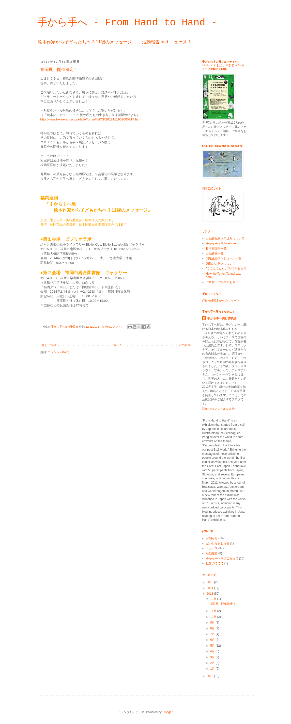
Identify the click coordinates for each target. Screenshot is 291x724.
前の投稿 (185, 345)
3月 (212, 657)
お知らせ (212, 538)
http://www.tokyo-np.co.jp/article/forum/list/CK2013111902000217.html (90, 119)
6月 (212, 639)
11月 (213, 611)
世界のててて (215, 563)
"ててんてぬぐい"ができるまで (226, 268)
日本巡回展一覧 (216, 248)
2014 (210, 588)
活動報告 (212, 553)
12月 (213, 599)
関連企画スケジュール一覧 (223, 258)
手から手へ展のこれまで (222, 558)
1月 (212, 668)
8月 (212, 628)
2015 (210, 582)
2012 (210, 676)
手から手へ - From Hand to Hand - (127, 22)
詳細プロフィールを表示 (218, 409)
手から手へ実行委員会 (222, 318)
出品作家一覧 (215, 253)
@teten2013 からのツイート (221, 300)
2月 (212, 663)
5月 (212, 645)
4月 (212, 651)
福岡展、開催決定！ (59, 69)
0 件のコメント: (112, 326)
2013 (210, 593)
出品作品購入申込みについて (225, 238)
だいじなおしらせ (218, 543)
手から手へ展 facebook (221, 243)
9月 (212, 622)
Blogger (167, 712)
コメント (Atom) (58, 352)
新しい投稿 (49, 345)
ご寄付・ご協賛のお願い (222, 282)
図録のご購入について (220, 263)
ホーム (117, 345)
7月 (212, 634)
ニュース (212, 548)
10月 (213, 617)
